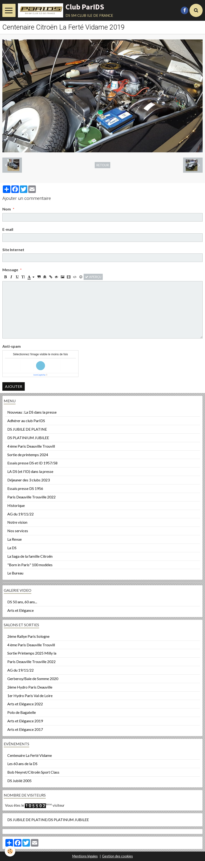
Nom (6, 209)
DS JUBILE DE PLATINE (27, 429)
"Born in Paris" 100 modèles (30, 564)
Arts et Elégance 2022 (25, 704)
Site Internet (13, 249)
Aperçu (93, 277)
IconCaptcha (39, 375)
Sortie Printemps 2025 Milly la (31, 653)
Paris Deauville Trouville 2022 (31, 497)
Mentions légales (85, 856)
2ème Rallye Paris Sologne (28, 636)
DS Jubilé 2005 (19, 780)
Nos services (17, 530)
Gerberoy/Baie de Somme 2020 (32, 678)
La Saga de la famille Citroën (30, 556)
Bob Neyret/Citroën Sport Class (33, 772)
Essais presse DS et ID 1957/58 (32, 463)
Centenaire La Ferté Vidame (29, 755)
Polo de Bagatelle (21, 712)
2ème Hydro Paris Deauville (29, 687)
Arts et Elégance (20, 610)
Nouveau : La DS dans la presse (32, 412)
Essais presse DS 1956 (25, 488)
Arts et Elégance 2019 (25, 721)
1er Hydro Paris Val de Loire (30, 695)
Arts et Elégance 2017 (25, 729)
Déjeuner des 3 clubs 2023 (28, 480)
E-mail (7, 229)
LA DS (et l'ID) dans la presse (30, 471)
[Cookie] (10, 851)
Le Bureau (15, 573)
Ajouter (13, 386)
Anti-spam (11, 346)
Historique (16, 505)
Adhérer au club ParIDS (26, 420)
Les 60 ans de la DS (22, 763)
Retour (102, 165)
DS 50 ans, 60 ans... (22, 602)
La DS (11, 547)
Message (10, 269)
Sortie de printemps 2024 (27, 454)
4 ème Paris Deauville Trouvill (31, 446)
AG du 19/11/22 (20, 514)
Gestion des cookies (117, 856)
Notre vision (17, 522)
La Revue (14, 539)
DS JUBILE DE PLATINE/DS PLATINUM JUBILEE (48, 819)
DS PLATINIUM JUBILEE (28, 437)
